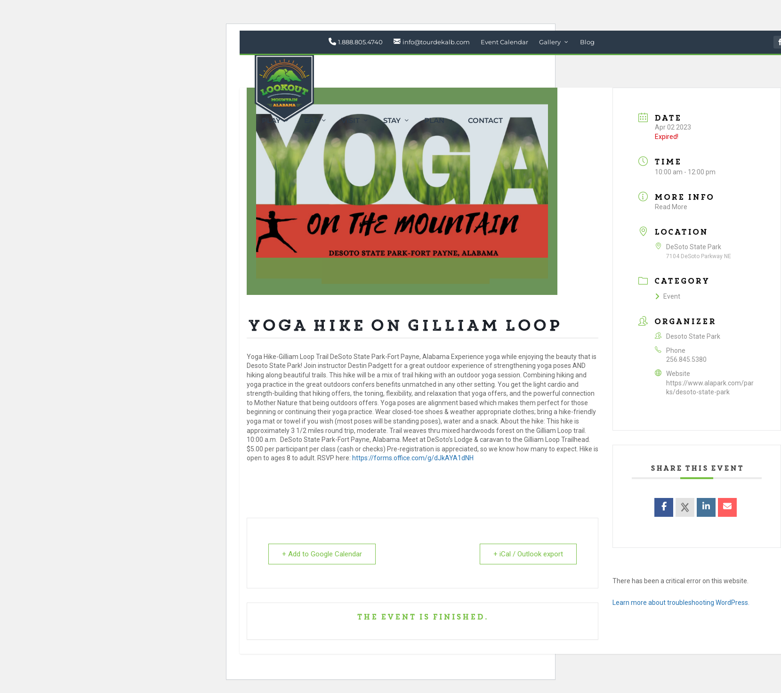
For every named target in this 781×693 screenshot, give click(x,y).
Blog (587, 42)
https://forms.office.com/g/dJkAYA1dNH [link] (413, 458)
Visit (350, 121)
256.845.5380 (686, 359)
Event (667, 296)
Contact (485, 121)
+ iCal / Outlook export (528, 554)
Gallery (550, 42)
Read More (671, 207)
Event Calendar (504, 42)
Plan (434, 121)
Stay (392, 121)
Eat (311, 121)
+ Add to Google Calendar (322, 554)
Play (271, 121)
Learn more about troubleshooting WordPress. (680, 602)
